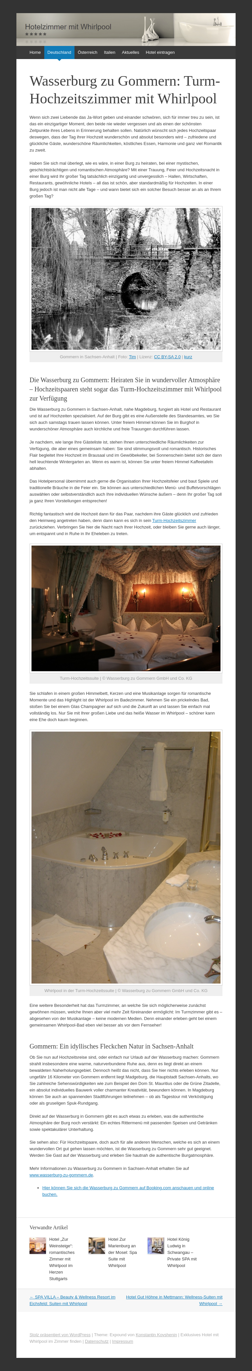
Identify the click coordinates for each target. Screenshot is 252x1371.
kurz (188, 356)
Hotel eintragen (160, 52)
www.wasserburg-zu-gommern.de (61, 1175)
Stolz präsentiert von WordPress (60, 1334)
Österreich (87, 52)
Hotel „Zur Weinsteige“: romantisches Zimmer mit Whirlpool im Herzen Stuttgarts (61, 1259)
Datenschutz (97, 1341)
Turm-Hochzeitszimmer (174, 520)
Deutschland (59, 52)
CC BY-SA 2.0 (167, 356)
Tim (132, 356)
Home (35, 52)
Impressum (122, 1341)
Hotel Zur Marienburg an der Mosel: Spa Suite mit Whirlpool (122, 1252)
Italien (110, 52)
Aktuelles (130, 52)
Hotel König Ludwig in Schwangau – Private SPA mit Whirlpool (182, 1252)
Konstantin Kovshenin (156, 1334)
